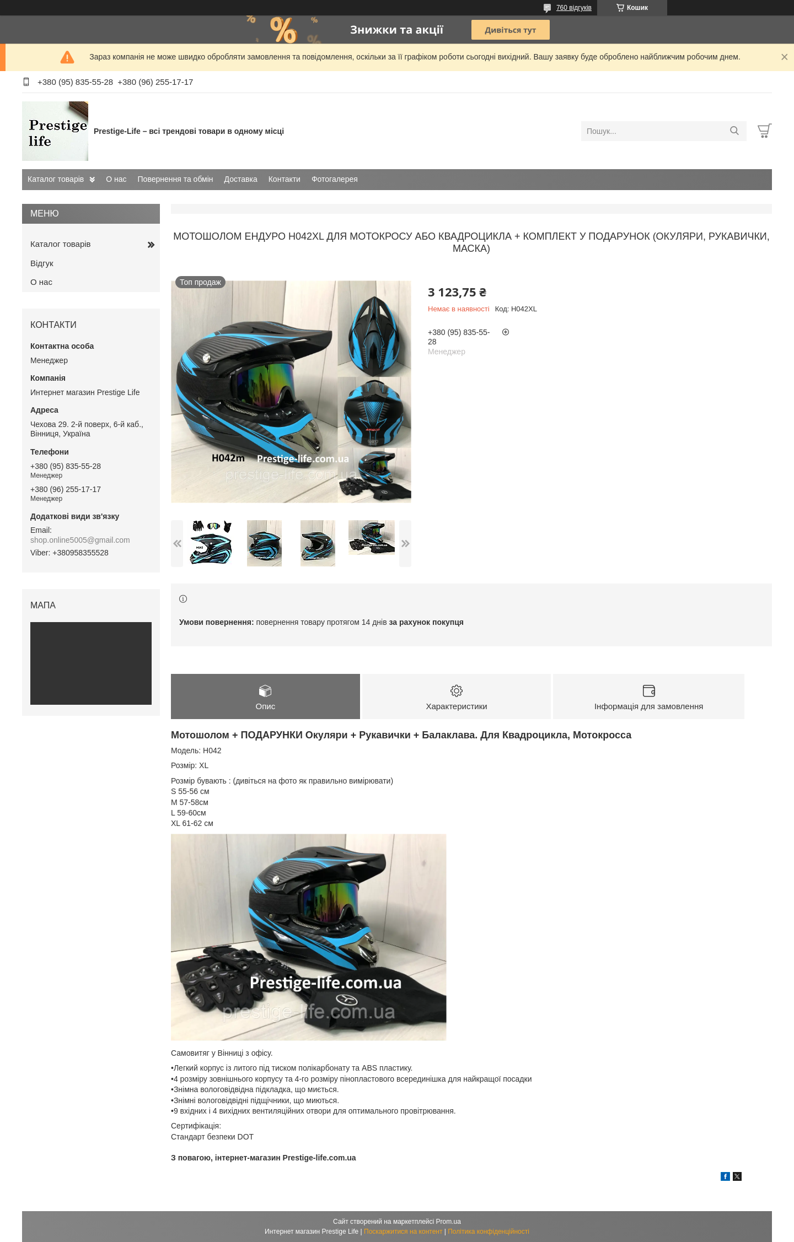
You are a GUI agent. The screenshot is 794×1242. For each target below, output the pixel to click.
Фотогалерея (335, 179)
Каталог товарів (56, 179)
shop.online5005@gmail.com (80, 540)
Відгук (41, 263)
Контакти (285, 179)
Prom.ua (448, 1221)
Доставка (240, 179)
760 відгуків (574, 8)
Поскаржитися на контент (403, 1231)
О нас (116, 179)
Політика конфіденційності (488, 1231)
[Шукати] (734, 131)
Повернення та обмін (175, 179)
